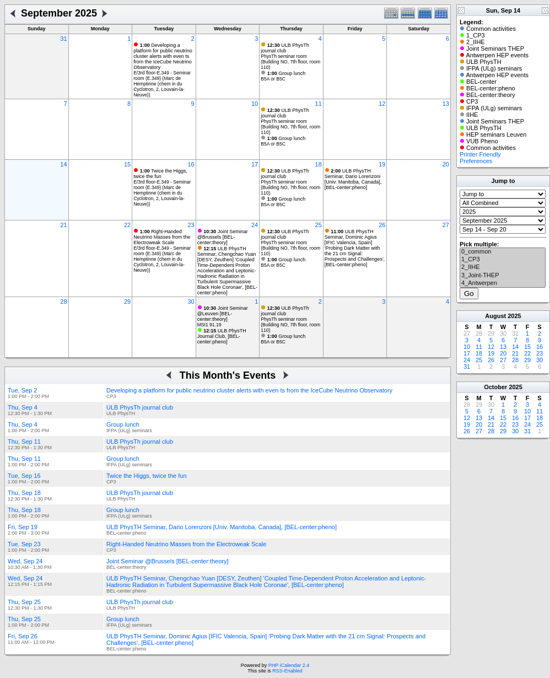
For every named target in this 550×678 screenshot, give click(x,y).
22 (127, 225)
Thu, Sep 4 (22, 407)
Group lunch (286, 73)
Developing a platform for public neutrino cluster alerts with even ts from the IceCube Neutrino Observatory (162, 56)
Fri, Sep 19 (22, 527)
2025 (514, 316)
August (495, 316)
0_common (502, 252)
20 (446, 164)
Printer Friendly (480, 154)
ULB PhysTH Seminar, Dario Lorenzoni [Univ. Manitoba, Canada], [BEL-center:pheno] (353, 179)
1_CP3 (502, 259)
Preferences (476, 161)
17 (254, 164)
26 (382, 225)
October (495, 387)
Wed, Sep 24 (25, 561)
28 (63, 301)
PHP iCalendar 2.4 (288, 665)
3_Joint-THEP (502, 275)
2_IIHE (502, 267)
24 (254, 225)
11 (318, 103)
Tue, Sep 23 (24, 544)
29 (127, 301)
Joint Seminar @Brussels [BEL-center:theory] (222, 237)
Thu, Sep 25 (24, 602)
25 (318, 225)
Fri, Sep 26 (22, 636)
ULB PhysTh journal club (285, 47)
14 (63, 164)
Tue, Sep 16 (24, 475)
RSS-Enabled (287, 671)
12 (382, 103)
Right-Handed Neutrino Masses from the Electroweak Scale (161, 237)
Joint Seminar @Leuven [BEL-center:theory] (222, 313)
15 (127, 164)
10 (254, 103)
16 (190, 164)
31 (63, 38)
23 (190, 225)
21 (63, 225)
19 (382, 164)
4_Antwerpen (502, 283)
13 (446, 103)
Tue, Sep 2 (22, 390)
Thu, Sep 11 (24, 441)
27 (446, 225)
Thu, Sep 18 (24, 492)
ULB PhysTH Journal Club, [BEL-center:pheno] (221, 336)
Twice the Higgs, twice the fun (160, 173)
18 (318, 164)
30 (190, 301)
